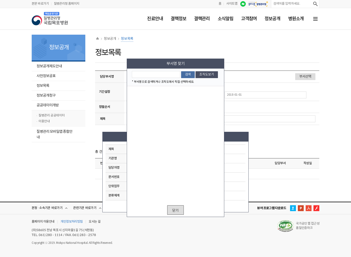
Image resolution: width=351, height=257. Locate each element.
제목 (103, 119)
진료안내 (155, 18)
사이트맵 (231, 4)
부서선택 (1, 0)
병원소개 (296, 18)
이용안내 (44, 121)
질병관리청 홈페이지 (66, 4)
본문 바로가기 (40, 4)
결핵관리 (202, 18)
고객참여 (249, 18)
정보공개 (272, 18)
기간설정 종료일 (225, 92)
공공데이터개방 (48, 105)
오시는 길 (94, 222)
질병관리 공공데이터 (52, 115)
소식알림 (225, 18)
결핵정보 (178, 18)
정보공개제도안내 (49, 66)
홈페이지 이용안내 (43, 222)
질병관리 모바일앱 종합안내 (55, 134)
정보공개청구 (46, 95)
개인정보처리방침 (71, 222)
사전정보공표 (46, 76)
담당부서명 (107, 77)
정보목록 (43, 86)
